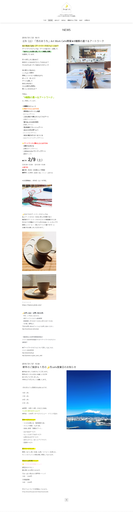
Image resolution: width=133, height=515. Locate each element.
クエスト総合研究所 (28, 339)
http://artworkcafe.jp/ (28, 353)
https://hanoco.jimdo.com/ (32, 305)
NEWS (50, 20)
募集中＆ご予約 (72, 20)
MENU (64, 20)
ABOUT (56, 20)
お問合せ (87, 20)
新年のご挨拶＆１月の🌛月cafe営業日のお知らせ (49, 367)
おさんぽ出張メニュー (31, 461)
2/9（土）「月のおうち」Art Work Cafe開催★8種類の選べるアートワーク (63, 41)
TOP (44, 20)
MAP (80, 20)
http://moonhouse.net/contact (30, 329)
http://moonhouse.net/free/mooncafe (35, 491)
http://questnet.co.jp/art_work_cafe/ (32, 355)
